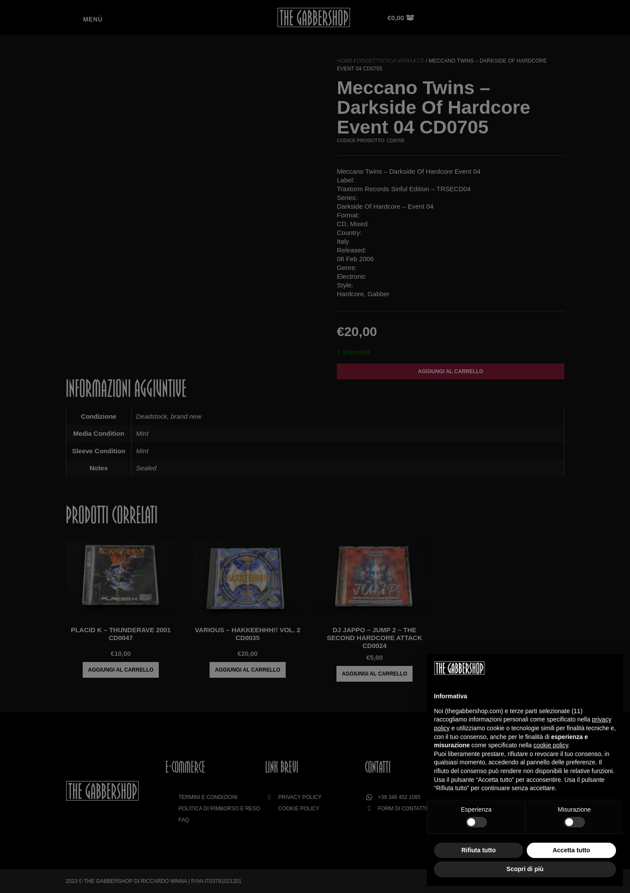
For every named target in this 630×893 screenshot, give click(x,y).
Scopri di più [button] (525, 868)
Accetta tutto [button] (571, 850)
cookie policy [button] (550, 745)
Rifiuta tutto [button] (479, 850)
